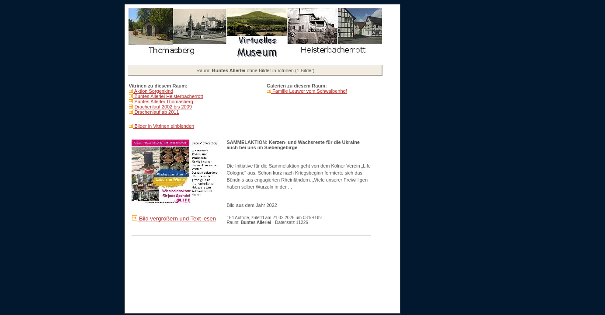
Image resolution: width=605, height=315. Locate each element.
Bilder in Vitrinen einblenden (163, 126)
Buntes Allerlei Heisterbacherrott (168, 96)
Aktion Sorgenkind (153, 91)
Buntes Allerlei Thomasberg (163, 101)
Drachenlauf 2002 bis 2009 (162, 106)
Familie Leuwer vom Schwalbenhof (309, 91)
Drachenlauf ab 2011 (156, 112)
